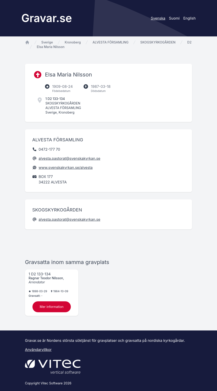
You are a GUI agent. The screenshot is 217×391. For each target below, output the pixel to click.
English (189, 18)
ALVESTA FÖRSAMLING (110, 42)
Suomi (174, 18)
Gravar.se (46, 18)
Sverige (47, 42)
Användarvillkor (38, 349)
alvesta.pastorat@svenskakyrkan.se (69, 158)
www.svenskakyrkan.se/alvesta (66, 167)
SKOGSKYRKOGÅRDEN (157, 42)
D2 (189, 42)
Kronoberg (73, 42)
